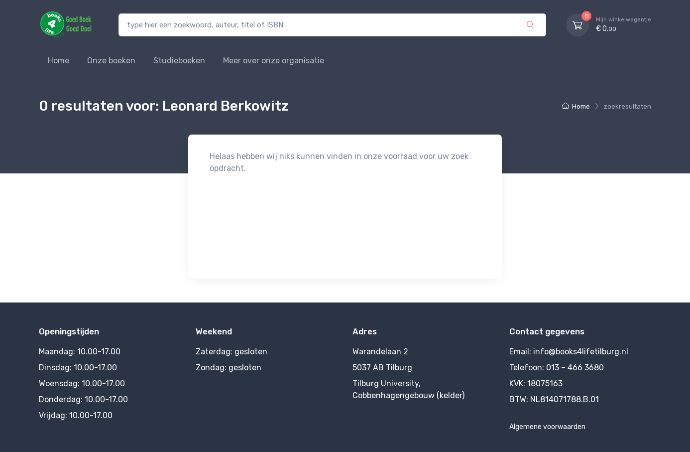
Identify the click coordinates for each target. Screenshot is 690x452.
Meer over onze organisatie (273, 60)
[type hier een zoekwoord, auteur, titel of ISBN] (316, 25)
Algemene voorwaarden (547, 427)
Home (58, 60)
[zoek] (530, 25)
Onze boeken (111, 60)
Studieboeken (179, 60)
